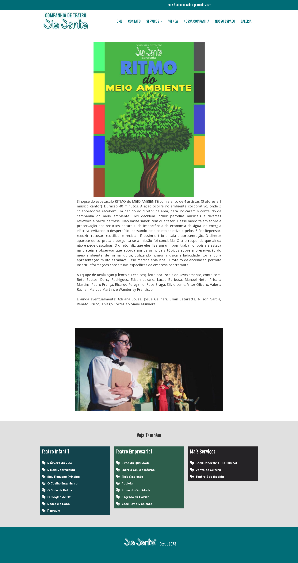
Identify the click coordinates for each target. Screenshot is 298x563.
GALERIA (246, 21)
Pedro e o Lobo (58, 504)
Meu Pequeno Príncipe (63, 477)
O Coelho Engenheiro (62, 483)
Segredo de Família (135, 497)
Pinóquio (53, 510)
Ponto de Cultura (208, 470)
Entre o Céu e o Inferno (138, 470)
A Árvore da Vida (59, 463)
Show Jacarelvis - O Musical (216, 463)
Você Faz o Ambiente (136, 504)
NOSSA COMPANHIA (196, 21)
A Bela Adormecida (61, 470)
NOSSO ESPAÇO (225, 21)
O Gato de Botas (59, 490)
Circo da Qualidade (135, 463)
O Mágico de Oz (59, 497)
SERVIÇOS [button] (154, 21)
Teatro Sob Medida (210, 477)
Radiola (127, 483)
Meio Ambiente (132, 477)
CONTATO (134, 21)
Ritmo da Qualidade (135, 490)
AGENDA (173, 21)
